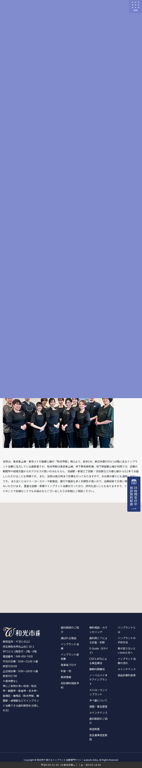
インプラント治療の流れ (127, 661)
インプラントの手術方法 (127, 640)
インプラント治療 (70, 646)
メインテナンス (98, 712)
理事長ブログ (68, 665)
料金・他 (66, 671)
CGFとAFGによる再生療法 (98, 661)
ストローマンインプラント (98, 692)
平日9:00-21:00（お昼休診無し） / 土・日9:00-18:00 (71, 764)
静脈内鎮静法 (97, 669)
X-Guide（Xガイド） (98, 650)
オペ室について (98, 700)
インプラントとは (127, 630)
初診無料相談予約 (70, 685)
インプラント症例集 (70, 657)
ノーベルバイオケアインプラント (98, 679)
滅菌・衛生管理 (98, 706)
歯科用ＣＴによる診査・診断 (98, 640)
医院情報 (66, 677)
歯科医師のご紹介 (70, 630)
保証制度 (94, 729)
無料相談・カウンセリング (98, 630)
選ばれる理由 (68, 638)
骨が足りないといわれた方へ (127, 650)
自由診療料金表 (127, 675)
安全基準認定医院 (98, 737)
